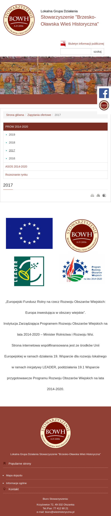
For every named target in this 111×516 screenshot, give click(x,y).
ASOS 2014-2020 (16, 166)
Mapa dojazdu (14, 475)
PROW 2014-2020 (16, 126)
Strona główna (15, 114)
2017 (12, 150)
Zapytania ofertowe (39, 114)
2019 (12, 134)
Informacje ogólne (16, 483)
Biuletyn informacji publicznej (82, 43)
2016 (12, 158)
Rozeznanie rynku (16, 174)
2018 (12, 142)
